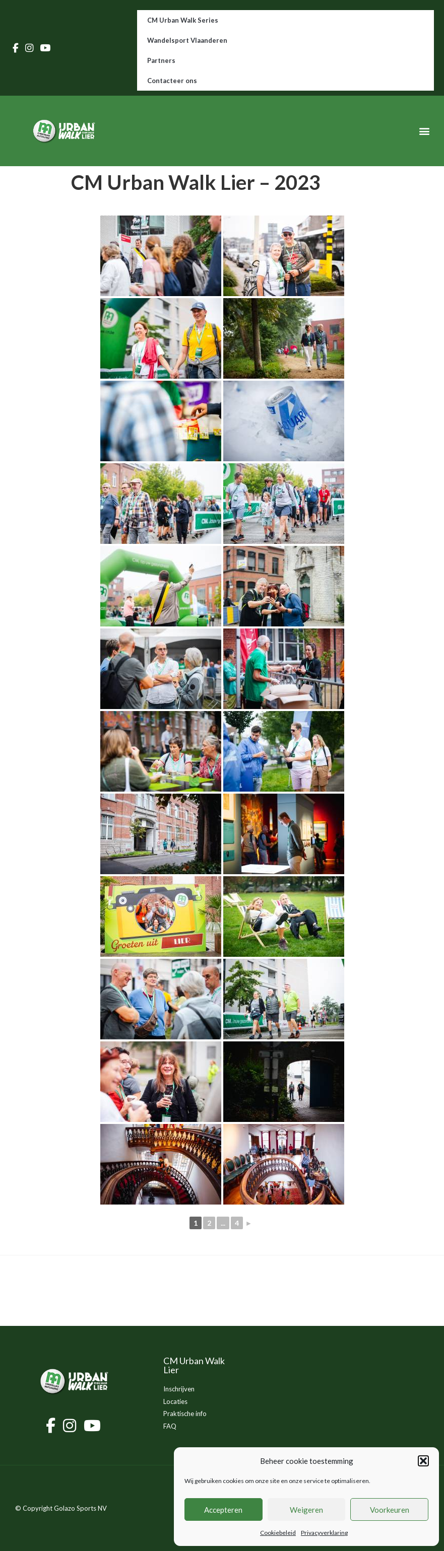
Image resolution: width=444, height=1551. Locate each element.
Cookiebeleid (278, 1532)
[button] (423, 1461)
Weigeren (306, 1509)
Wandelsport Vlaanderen (187, 40)
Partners (161, 60)
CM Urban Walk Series (182, 20)
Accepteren (223, 1509)
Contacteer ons (172, 81)
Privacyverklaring (324, 1532)
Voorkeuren (389, 1509)
